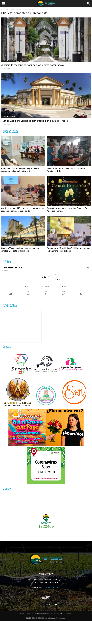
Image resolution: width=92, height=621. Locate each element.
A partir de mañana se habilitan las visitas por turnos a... (33, 65)
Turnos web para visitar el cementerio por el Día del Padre (34, 120)
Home (22, 614)
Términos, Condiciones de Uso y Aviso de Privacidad (45, 614)
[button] (88, 3)
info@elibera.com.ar (52, 587)
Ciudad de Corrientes (8, 61)
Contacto (69, 614)
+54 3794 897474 (51, 582)
